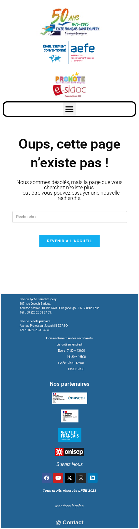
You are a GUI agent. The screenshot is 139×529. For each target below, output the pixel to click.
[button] (69, 109)
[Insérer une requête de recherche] (69, 217)
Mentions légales (69, 506)
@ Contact (69, 522)
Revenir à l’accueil (69, 241)
